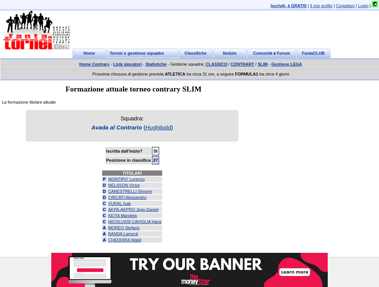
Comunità (262, 53)
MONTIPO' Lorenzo (126, 179)
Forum (283, 53)
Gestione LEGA (287, 64)
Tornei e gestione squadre (137, 53)
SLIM (262, 64)
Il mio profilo (321, 5)
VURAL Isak (119, 203)
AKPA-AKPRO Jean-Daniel (133, 209)
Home (89, 53)
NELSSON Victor (124, 185)
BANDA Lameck (123, 234)
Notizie (230, 53)
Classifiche (196, 53)
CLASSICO (216, 64)
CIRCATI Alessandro (127, 197)
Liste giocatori (127, 64)
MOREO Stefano (124, 228)
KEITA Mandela (122, 215)
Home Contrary (94, 64)
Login (363, 5)
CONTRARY (242, 64)
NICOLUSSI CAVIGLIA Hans (134, 221)
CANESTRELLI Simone (130, 191)
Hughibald (158, 127)
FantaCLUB (313, 53)
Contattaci (345, 5)
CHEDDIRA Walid (124, 240)
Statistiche (156, 64)
